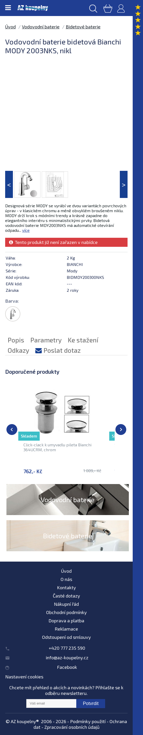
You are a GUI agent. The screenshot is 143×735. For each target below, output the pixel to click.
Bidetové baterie (83, 26)
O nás (66, 579)
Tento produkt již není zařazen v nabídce (53, 242)
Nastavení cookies (24, 676)
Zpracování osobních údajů (71, 727)
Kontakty (66, 587)
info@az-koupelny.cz (67, 657)
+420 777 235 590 (67, 648)
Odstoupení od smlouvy (66, 637)
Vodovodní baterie (41, 26)
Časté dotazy (66, 596)
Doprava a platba (66, 620)
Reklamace (66, 629)
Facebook (67, 667)
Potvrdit (90, 703)
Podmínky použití (88, 721)
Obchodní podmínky (66, 612)
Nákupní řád (66, 604)
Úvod (10, 26)
